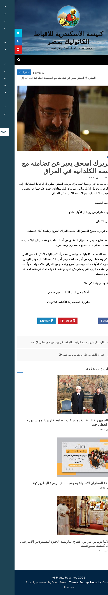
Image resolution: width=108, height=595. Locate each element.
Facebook (94, 321)
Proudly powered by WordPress (32, 582)
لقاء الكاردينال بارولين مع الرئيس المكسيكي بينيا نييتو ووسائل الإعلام (56, 342)
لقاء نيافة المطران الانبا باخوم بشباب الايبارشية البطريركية (60, 483)
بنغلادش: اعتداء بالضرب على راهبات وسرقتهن (74, 354)
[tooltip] (3, 33)
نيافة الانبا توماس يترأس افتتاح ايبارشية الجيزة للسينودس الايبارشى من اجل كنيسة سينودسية (54, 543)
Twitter (73, 321)
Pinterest (53, 321)
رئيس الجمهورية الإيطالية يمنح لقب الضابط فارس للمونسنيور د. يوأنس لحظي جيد (57, 422)
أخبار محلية (98, 156)
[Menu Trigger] (98, 8)
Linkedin (32, 321)
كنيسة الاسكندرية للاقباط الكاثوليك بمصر (54, 38)
